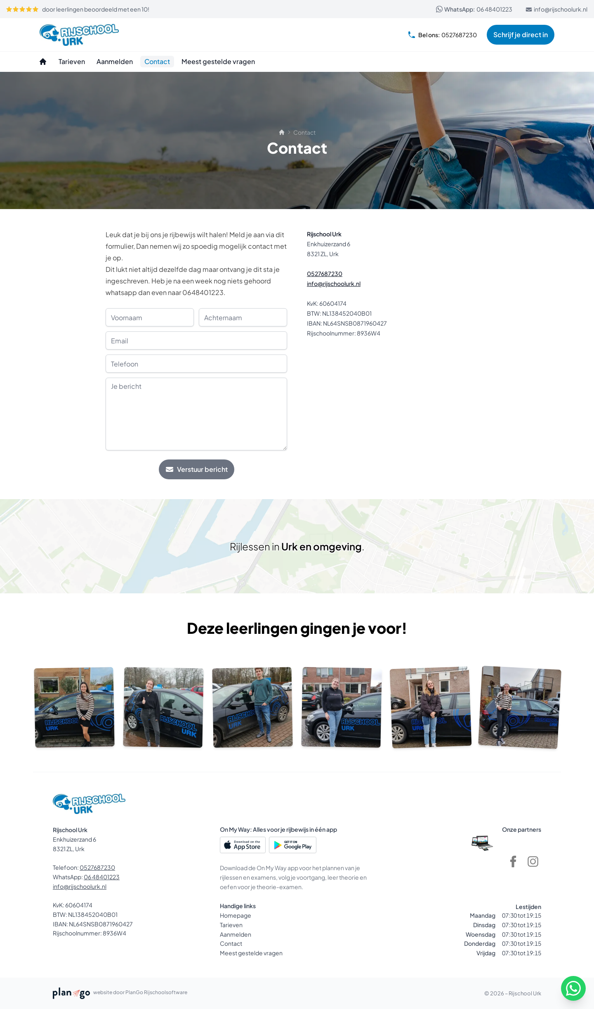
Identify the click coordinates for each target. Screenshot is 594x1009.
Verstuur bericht (196, 469)
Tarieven (231, 924)
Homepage (235, 915)
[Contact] (157, 61)
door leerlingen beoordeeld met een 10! (77, 9)
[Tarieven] (72, 61)
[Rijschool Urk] (79, 34)
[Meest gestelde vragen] (218, 61)
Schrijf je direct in (520, 34)
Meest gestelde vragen (251, 953)
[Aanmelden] (115, 61)
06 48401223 (474, 9)
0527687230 (442, 35)
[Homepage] (43, 61)
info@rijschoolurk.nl (556, 9)
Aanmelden (235, 934)
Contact (231, 943)
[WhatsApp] (573, 988)
